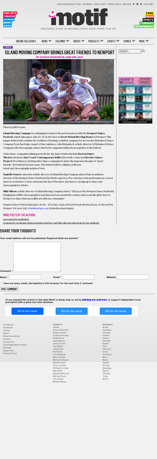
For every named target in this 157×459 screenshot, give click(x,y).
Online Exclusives (26, 41)
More (142, 41)
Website (111, 277)
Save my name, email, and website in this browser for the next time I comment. (48, 283)
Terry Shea (58, 379)
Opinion (9, 19)
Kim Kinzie (57, 352)
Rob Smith (57, 371)
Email (57, 277)
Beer (149, 16)
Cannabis (146, 23)
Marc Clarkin (59, 357)
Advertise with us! (11, 336)
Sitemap (7, 348)
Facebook (134, 4)
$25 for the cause (115, 311)
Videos (76, 41)
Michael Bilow (59, 382)
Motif (78, 18)
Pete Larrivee (59, 365)
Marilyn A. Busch (60, 360)
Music (8, 23)
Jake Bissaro (59, 341)
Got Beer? (107, 355)
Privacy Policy (10, 354)
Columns (60, 41)
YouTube (148, 4)
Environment (143, 26)
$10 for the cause (71, 311)
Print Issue (114, 4)
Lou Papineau (59, 355)
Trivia (105, 376)
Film (105, 346)
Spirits (148, 20)
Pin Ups (106, 365)
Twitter (137, 4)
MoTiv (105, 379)
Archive (127, 4)
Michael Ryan (59, 363)
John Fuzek (58, 349)
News (7, 26)
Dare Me (107, 341)
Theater (9, 16)
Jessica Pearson (50, 57)
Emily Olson (58, 338)
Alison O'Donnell (61, 330)
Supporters (8, 351)
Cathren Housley (61, 336)
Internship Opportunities (15, 345)
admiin (56, 327)
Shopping (107, 368)
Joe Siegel (58, 346)
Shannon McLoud (61, 374)
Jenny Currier (59, 344)
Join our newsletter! (69, 4)
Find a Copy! (100, 4)
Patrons (87, 4)
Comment (6, 271)
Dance (106, 338)
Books (105, 327)
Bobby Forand (59, 333)
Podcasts (93, 41)
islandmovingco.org (38, 208)
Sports (106, 371)
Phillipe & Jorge (60, 368)
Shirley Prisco (59, 376)
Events (111, 41)
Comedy (106, 333)
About (6, 333)
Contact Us (8, 342)
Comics (127, 41)
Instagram (141, 4)
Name (4, 277)
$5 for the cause (27, 311)
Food (149, 13)
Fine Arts (10, 13)
